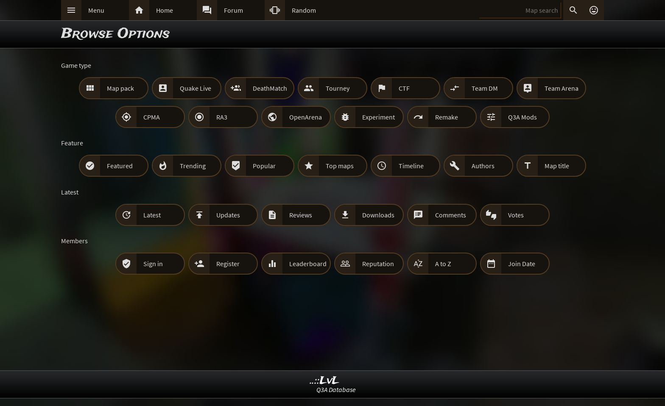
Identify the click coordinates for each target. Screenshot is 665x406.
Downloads (378, 215)
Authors (483, 165)
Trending (193, 165)
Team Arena (561, 88)
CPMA (151, 117)
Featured (120, 165)
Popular (264, 165)
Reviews (300, 215)
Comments (450, 215)
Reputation (378, 263)
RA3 (221, 117)
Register (228, 263)
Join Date (521, 263)
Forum (233, 10)
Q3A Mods (522, 117)
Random (304, 10)
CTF (404, 88)
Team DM (485, 88)
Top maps (340, 165)
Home (164, 10)
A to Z (443, 263)
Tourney (337, 88)
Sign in (153, 263)
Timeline (411, 165)
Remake (446, 117)
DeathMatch (270, 88)
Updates (228, 215)
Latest (152, 215)
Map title (557, 165)
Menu (96, 10)
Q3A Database (336, 389)
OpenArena (305, 117)
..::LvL (324, 380)
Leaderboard (308, 263)
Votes (516, 215)
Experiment (378, 117)
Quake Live (195, 88)
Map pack (120, 88)
